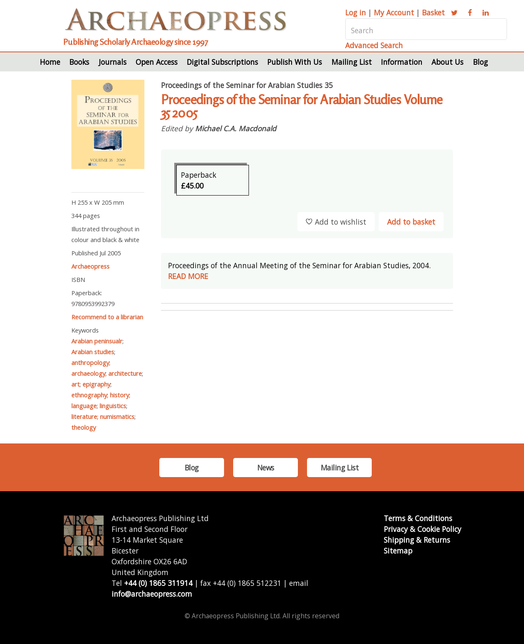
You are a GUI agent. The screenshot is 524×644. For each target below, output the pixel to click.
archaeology (88, 373)
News (265, 468)
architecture (125, 373)
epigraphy (96, 384)
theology (83, 427)
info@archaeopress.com (152, 594)
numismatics (117, 416)
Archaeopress (90, 266)
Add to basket (411, 222)
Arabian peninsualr (96, 341)
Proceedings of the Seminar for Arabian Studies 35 (247, 85)
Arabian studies (92, 352)
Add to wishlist (336, 222)
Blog (480, 62)
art (75, 384)
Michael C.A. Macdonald (235, 128)
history (119, 395)
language (84, 406)
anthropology (90, 362)
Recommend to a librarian (107, 317)
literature (84, 416)
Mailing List (351, 62)
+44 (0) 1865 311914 (158, 583)
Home (50, 62)
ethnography (89, 395)
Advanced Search (374, 45)
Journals (113, 62)
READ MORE (188, 276)
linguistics (113, 406)
